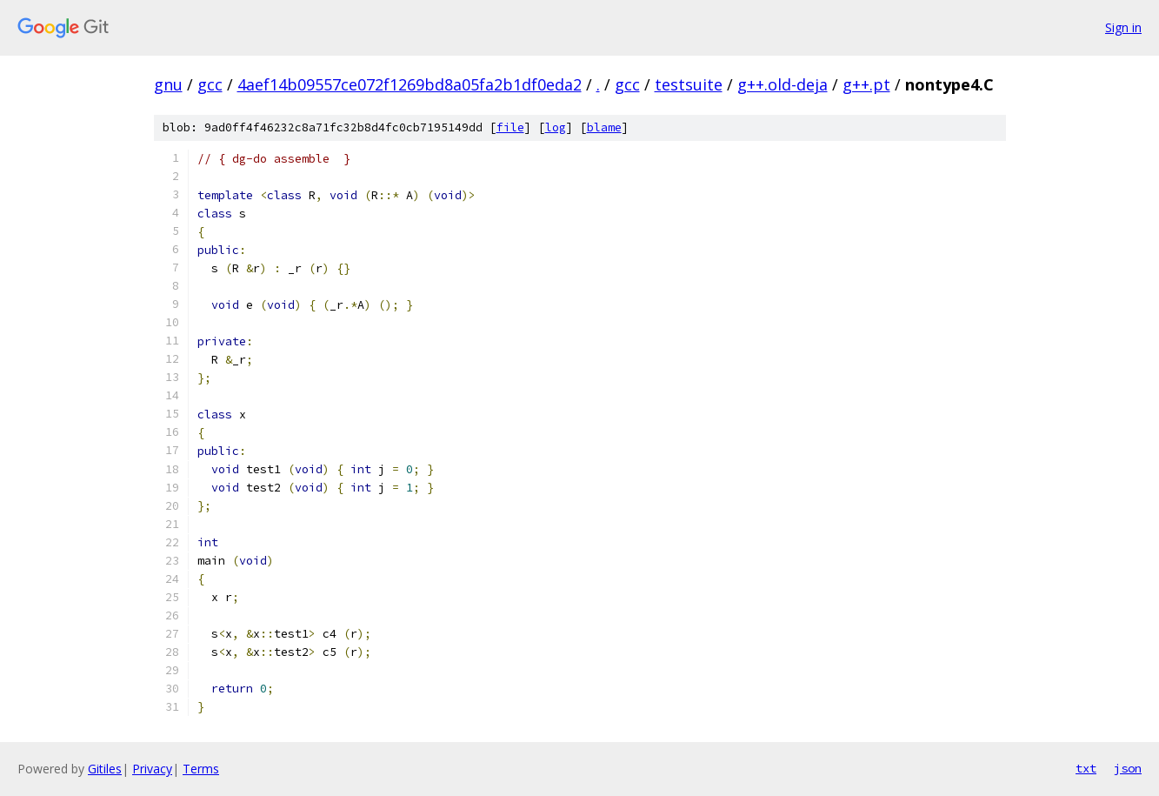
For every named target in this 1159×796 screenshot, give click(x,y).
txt (1086, 768)
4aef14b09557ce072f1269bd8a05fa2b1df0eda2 (409, 84)
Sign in (1123, 27)
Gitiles (105, 768)
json (1128, 768)
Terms (201, 768)
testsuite (689, 84)
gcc (210, 84)
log (555, 127)
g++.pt (866, 84)
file (510, 127)
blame (604, 127)
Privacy (152, 768)
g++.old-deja (782, 84)
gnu (168, 84)
